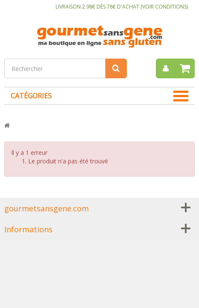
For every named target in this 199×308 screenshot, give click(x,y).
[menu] (166, 68)
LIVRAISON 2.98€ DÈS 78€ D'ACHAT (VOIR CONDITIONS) (122, 6)
